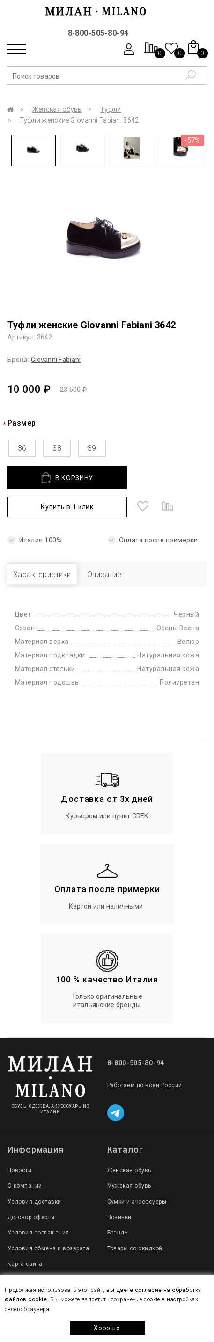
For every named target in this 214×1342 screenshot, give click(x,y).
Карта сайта (24, 1264)
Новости (19, 1170)
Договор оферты (31, 1217)
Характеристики (42, 574)
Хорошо (107, 1328)
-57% (192, 140)
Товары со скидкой (134, 1248)
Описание (104, 574)
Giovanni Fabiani (56, 359)
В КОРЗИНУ (67, 477)
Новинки (119, 1217)
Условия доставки (34, 1201)
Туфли (110, 109)
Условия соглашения (38, 1232)
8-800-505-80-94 (98, 33)
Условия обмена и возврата (48, 1248)
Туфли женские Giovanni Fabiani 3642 (79, 120)
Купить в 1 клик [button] (67, 507)
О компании (24, 1186)
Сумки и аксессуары (137, 1201)
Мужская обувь (129, 1186)
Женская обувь (57, 109)
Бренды (118, 1232)
